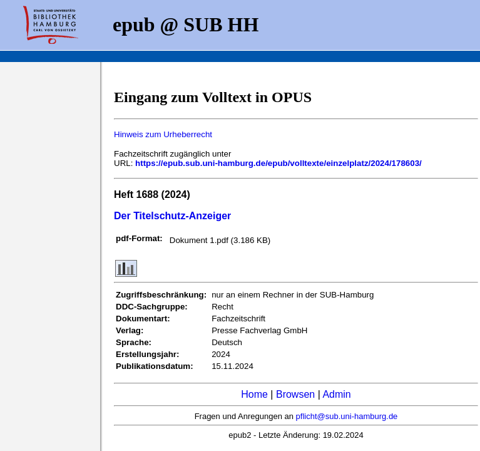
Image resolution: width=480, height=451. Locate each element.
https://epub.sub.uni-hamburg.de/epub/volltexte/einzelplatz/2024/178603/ (278, 163)
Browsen (295, 394)
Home (254, 394)
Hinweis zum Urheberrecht (163, 134)
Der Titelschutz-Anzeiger (172, 215)
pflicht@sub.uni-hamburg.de (347, 416)
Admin (336, 394)
